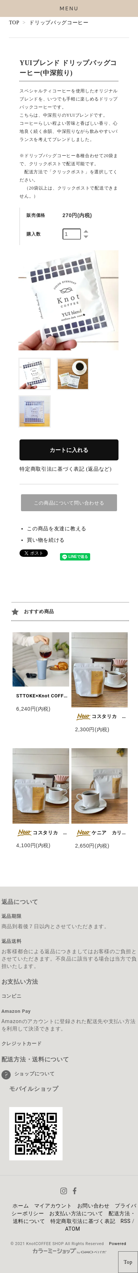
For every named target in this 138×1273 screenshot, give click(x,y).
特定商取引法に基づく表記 (82, 1221)
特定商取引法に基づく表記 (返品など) (66, 469)
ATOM (72, 1229)
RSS (125, 1221)
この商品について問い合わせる (69, 503)
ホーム (21, 1206)
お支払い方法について (76, 1213)
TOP (14, 22)
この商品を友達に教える (56, 528)
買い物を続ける (46, 540)
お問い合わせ (93, 1206)
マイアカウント (53, 1206)
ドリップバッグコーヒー (59, 22)
